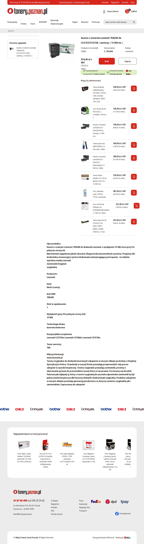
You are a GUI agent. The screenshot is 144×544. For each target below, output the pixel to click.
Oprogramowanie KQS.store (103, 537)
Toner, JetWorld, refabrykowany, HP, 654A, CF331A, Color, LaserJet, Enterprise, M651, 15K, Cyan (99, 94)
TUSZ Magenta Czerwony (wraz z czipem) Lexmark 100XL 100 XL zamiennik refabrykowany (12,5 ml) (110, 461)
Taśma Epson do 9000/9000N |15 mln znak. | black (99, 146)
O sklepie (54, 500)
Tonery (23, 23)
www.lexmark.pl (55, 357)
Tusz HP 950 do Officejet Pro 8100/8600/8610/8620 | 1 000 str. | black (101, 208)
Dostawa (105, 2)
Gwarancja (83, 504)
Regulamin (115, 2)
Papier (75, 22)
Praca (81, 500)
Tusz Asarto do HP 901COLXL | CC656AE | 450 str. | (99, 113)
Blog (132, 2)
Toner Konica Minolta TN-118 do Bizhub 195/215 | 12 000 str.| (99, 179)
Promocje (96, 22)
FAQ (52, 510)
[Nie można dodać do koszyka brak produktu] (107, 61)
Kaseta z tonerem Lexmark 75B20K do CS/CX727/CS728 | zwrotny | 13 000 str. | (26, 52)
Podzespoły (12, 22)
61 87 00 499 (23, 2)
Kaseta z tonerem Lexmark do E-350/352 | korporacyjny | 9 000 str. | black (99, 162)
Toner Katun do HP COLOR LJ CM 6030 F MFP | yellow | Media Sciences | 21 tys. (99, 226)
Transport (83, 510)
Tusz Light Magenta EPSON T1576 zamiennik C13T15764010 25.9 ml (67, 458)
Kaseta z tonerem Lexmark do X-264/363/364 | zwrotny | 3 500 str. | (99, 130)
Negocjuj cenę (84, 507)
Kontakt (125, 2)
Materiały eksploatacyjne (57, 22)
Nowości (84, 22)
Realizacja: (123, 537)
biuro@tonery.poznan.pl (22, 514)
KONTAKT (43, 22)
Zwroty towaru (56, 514)
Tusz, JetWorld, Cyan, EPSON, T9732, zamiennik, (99, 194)
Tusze (32, 23)
